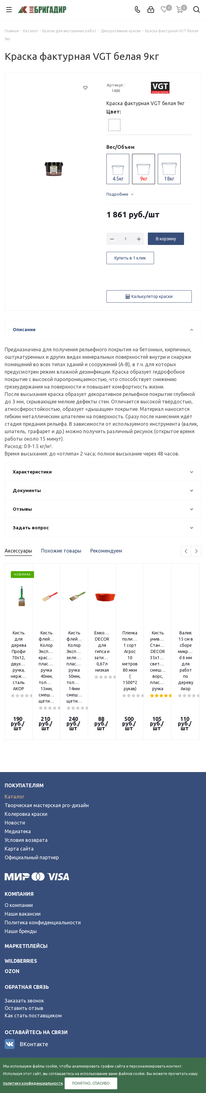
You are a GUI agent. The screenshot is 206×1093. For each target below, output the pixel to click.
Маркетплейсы (26, 893)
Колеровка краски (26, 761)
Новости (15, 770)
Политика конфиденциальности (43, 870)
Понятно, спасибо (91, 1083)
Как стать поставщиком (33, 963)
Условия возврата (26, 787)
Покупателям (24, 732)
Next (196, 551)
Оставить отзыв (24, 955)
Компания (19, 841)
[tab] (114, 125)
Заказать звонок (24, 948)
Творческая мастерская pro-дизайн (47, 752)
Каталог (14, 744)
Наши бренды (21, 878)
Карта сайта (19, 796)
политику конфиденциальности (33, 1083)
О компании (19, 852)
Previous (186, 551)
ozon (12, 918)
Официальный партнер (32, 804)
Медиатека (18, 778)
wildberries (21, 908)
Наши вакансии (23, 861)
